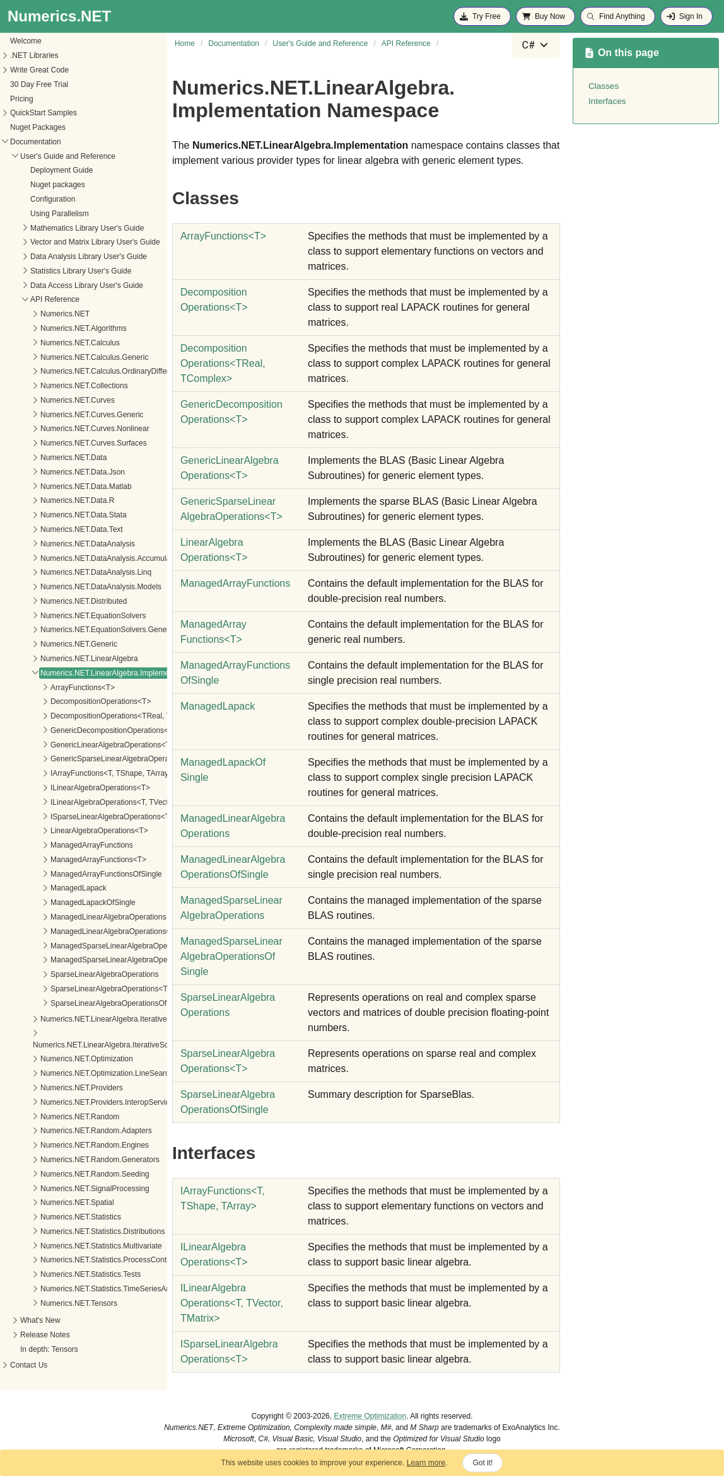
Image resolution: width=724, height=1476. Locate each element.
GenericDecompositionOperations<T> (82, 730)
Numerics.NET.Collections (52, 385)
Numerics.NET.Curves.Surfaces (62, 443)
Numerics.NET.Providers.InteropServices (77, 1102)
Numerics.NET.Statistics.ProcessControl (76, 1259)
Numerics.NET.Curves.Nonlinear (63, 428)
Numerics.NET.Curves (46, 400)
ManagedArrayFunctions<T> (67, 859)
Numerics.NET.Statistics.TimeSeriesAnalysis (83, 1288)
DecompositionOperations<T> (69, 701)
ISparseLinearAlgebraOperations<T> (81, 816)
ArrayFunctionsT (223, 236)
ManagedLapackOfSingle (61, 902)
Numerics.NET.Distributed (52, 601)
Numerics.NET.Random (48, 1116)
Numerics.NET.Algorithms (52, 328)
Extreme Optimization (370, 1416)
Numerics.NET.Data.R (46, 500)
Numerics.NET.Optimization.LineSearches (79, 1073)
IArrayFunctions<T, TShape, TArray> (80, 773)
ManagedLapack (47, 888)
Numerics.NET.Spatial (46, 1202)
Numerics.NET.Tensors (47, 1303)
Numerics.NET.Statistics (49, 1217)
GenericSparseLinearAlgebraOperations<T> (93, 758)
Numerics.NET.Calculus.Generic (63, 357)
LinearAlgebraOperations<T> (68, 830)
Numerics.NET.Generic (47, 644)
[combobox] (536, 45)
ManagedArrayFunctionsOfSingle (75, 874)
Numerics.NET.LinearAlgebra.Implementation (84, 673)
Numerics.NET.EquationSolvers (61, 615)
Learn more (426, 1462)
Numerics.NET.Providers (50, 1087)
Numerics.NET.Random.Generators (68, 1159)
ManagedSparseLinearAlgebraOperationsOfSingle (103, 959)
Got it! (482, 1462)
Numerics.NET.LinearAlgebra (58, 658)
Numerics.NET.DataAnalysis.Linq (64, 572)
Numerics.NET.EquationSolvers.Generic (76, 629)
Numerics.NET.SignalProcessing (63, 1188)
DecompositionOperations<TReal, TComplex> (96, 716)
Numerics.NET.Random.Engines (63, 1145)
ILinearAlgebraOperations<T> (69, 787)
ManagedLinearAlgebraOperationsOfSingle (91, 931)
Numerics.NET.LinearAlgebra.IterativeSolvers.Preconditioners (104, 1045)
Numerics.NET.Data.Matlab (54, 486)
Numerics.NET (33, 313)
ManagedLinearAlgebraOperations (76, 917)
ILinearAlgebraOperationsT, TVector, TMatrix (231, 1303)
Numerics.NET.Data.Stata (52, 514)
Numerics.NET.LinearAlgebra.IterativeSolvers (85, 1019)
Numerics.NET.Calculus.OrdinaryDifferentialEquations (99, 371)
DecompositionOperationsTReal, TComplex (223, 363)
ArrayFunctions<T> (51, 687)
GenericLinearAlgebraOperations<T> (81, 745)
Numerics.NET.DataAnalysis (56, 543)
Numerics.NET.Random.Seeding (63, 1174)
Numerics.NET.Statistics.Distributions (71, 1231)
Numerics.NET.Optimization (55, 1058)
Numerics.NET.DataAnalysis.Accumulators (80, 558)
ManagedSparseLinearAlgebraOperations (88, 946)
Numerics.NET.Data (42, 457)
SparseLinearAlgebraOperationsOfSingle (87, 1003)
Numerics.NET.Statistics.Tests (59, 1274)
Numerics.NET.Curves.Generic (60, 414)
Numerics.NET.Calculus (48, 342)
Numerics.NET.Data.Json (51, 472)
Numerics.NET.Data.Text (50, 529)
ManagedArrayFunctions (60, 845)
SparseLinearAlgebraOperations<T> (80, 988)
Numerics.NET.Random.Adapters (64, 1130)
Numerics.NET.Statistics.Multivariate (70, 1246)
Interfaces (607, 101)
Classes (603, 86)
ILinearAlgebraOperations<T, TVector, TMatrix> (98, 802)
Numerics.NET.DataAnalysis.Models (69, 586)
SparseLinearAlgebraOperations (73, 974)
